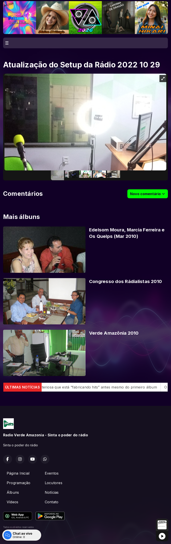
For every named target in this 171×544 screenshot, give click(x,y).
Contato (52, 502)
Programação (19, 483)
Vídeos (12, 502)
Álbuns (13, 492)
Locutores (53, 483)
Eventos (52, 473)
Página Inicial (18, 473)
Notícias (52, 492)
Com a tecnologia (18, 535)
